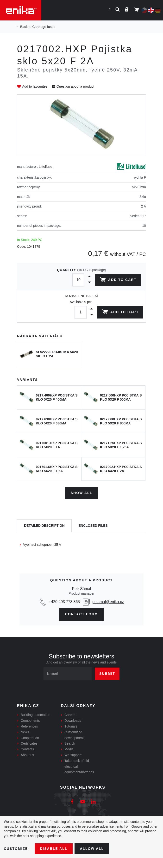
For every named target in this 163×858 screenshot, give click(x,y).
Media (69, 749)
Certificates (29, 743)
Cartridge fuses (43, 27)
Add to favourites (34, 86)
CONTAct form (81, 614)
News (25, 732)
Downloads (72, 720)
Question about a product (75, 86)
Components (30, 720)
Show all (81, 493)
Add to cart (118, 280)
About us (27, 755)
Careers (70, 715)
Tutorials (70, 726)
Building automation (35, 715)
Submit (107, 674)
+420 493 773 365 (64, 602)
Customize (16, 849)
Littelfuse (45, 167)
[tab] (44, 526)
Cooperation (30, 738)
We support (73, 755)
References (29, 726)
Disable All (53, 849)
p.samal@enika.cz (108, 602)
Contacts (27, 749)
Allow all (92, 849)
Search (69, 743)
